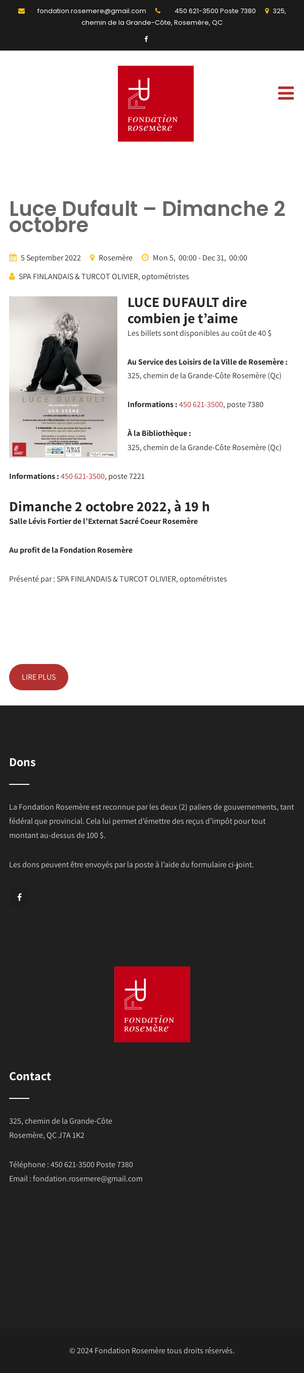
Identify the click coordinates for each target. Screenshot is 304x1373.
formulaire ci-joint (221, 864)
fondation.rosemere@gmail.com (91, 11)
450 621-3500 (197, 11)
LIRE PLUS (39, 677)
